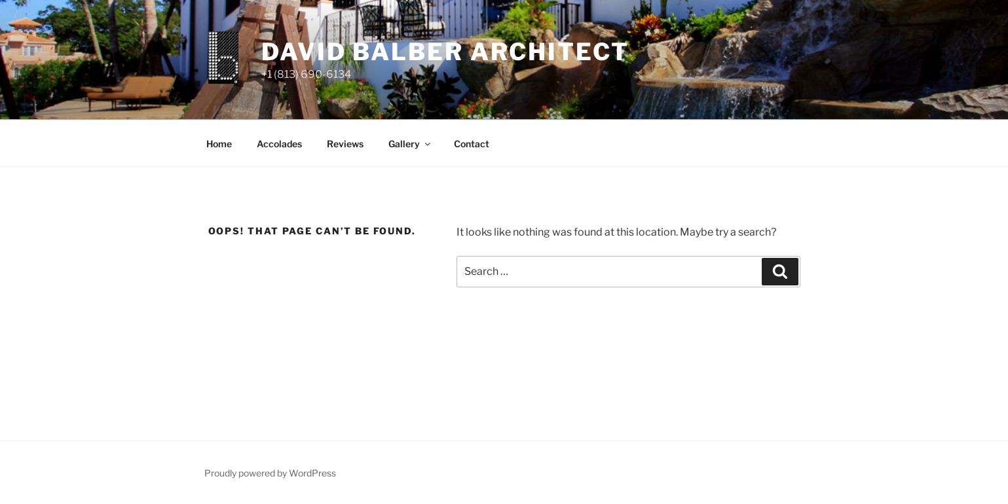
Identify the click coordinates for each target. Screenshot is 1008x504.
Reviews (345, 143)
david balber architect (445, 51)
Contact (471, 143)
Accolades (279, 143)
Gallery (410, 143)
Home (219, 143)
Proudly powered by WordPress (270, 472)
